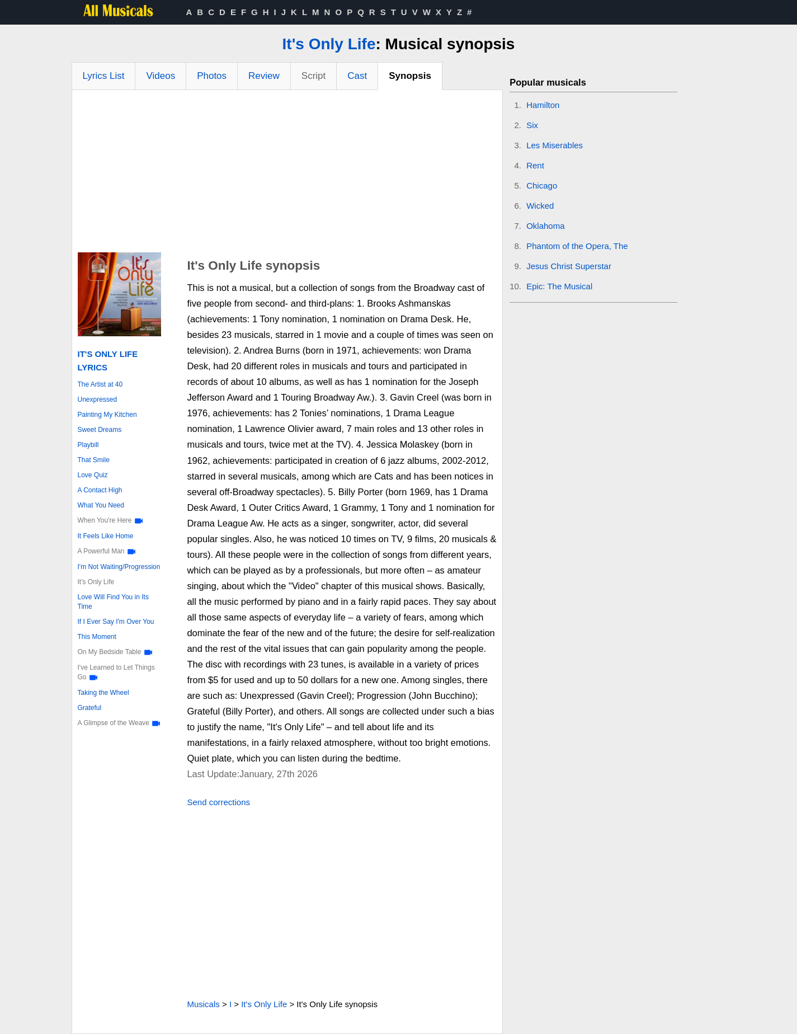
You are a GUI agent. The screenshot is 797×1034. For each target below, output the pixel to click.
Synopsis (410, 75)
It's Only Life (329, 44)
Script (313, 75)
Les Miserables (554, 145)
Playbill (88, 445)
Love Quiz (93, 475)
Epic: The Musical (559, 286)
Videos (160, 75)
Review (264, 75)
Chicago (541, 185)
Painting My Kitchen (107, 415)
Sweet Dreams (100, 430)
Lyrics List (104, 75)
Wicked (540, 205)
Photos (212, 75)
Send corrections (218, 802)
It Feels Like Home (106, 536)
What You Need (101, 505)
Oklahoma (545, 226)
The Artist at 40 (100, 384)
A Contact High (100, 490)
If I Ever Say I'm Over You (116, 622)
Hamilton (542, 105)
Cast (357, 75)
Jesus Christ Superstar (568, 266)
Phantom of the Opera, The (577, 246)
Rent (535, 165)
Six (532, 125)
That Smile (94, 460)
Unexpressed (97, 399)
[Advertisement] (287, 174)
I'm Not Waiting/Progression (119, 567)
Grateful (90, 708)
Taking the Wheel (103, 693)
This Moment (97, 637)
